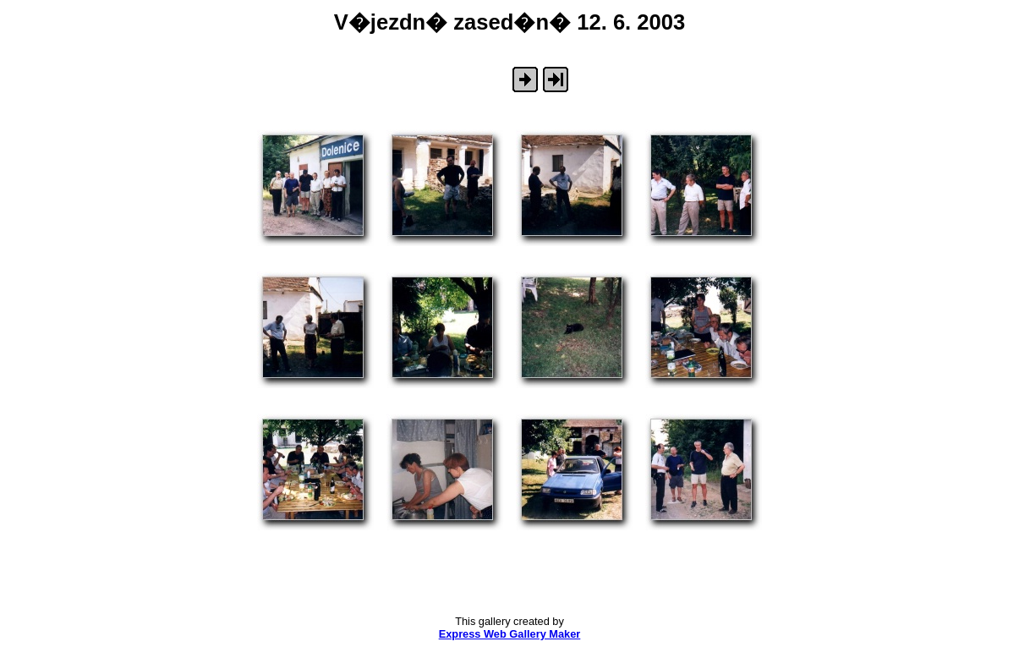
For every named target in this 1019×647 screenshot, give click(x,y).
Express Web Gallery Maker (510, 634)
